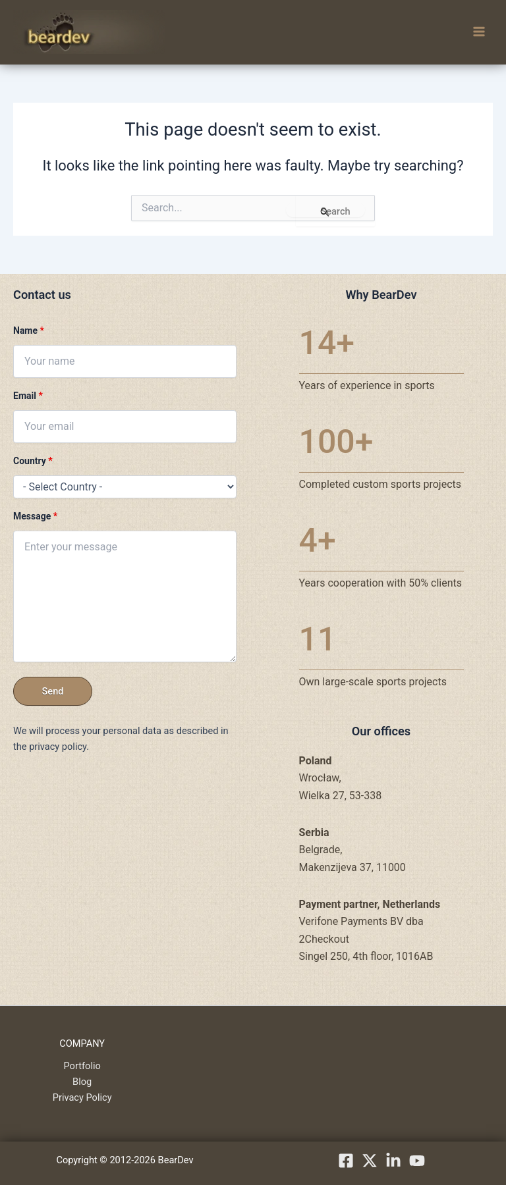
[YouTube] (417, 1161)
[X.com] (370, 1161)
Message (35, 516)
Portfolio (82, 1066)
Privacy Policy (82, 1097)
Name (28, 330)
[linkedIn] (393, 1161)
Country (33, 461)
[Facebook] (346, 1161)
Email (28, 395)
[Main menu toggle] (479, 32)
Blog (82, 1082)
